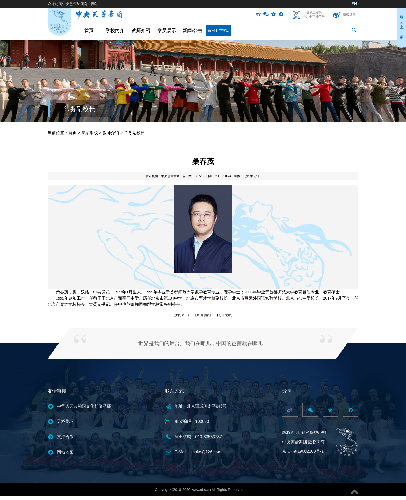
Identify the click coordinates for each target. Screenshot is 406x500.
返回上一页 (402, 27)
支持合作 (65, 436)
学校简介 (115, 30)
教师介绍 (141, 30)
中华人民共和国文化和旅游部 (84, 406)
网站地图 (65, 452)
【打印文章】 (224, 315)
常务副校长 (79, 108)
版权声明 (290, 432)
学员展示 (166, 30)
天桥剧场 (65, 421)
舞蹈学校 (89, 133)
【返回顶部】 (203, 315)
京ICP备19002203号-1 (303, 451)
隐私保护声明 (313, 432)
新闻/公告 (192, 30)
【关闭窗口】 (181, 315)
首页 (89, 30)
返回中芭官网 (218, 30)
